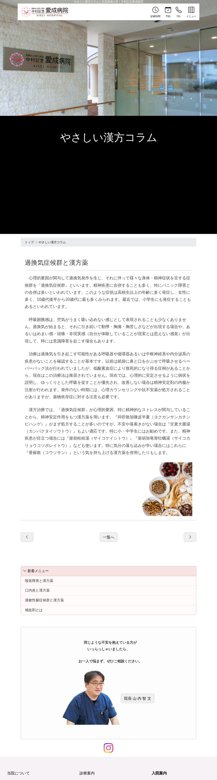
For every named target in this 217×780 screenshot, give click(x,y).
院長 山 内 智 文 (137, 698)
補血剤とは (34, 610)
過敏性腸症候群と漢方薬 (44, 600)
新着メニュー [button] (36, 571)
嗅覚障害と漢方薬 (39, 581)
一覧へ (108, 537)
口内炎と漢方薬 (37, 590)
